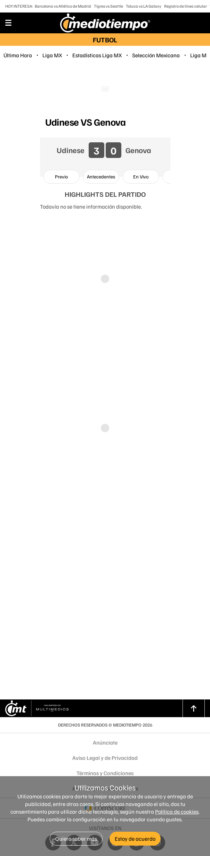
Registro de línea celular (185, 6)
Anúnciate (105, 742)
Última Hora (17, 55)
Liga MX (52, 55)
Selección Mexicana (156, 55)
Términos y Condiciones (105, 773)
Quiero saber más (76, 838)
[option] (61, 177)
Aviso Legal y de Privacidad (105, 757)
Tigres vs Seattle (108, 6)
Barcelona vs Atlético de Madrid (63, 6)
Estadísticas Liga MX (97, 55)
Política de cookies (177, 811)
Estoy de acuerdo (135, 838)
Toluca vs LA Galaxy (143, 6)
